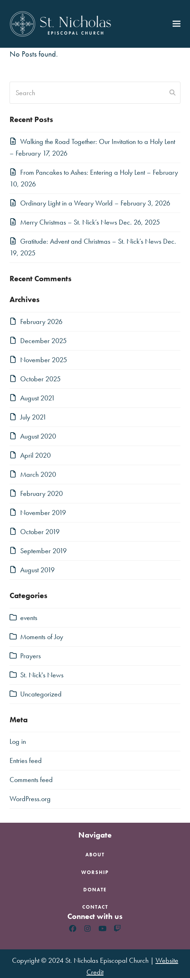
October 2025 (40, 378)
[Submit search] (172, 92)
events (28, 617)
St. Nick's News (41, 674)
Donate (95, 889)
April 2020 (35, 455)
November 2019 (43, 512)
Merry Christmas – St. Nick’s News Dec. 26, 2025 (90, 222)
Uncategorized (41, 694)
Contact (95, 907)
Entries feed (26, 760)
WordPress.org (30, 798)
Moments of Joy (41, 636)
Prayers (30, 655)
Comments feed (31, 779)
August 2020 (38, 436)
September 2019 (43, 550)
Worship (95, 872)
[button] (176, 24)
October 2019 (40, 531)
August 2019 (37, 569)
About (95, 854)
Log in (18, 741)
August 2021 (37, 398)
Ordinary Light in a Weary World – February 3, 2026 (95, 203)
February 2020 (41, 493)
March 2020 (38, 474)
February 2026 (41, 321)
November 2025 (43, 359)
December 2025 (43, 340)
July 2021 (33, 417)
